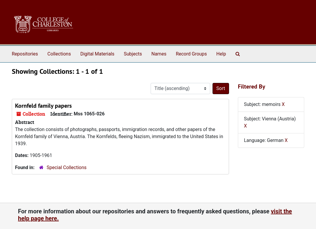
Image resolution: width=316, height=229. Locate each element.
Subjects (133, 54)
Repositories (25, 54)
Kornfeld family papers (43, 105)
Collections (59, 54)
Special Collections (66, 167)
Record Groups (191, 54)
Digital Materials (97, 54)
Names (159, 54)
